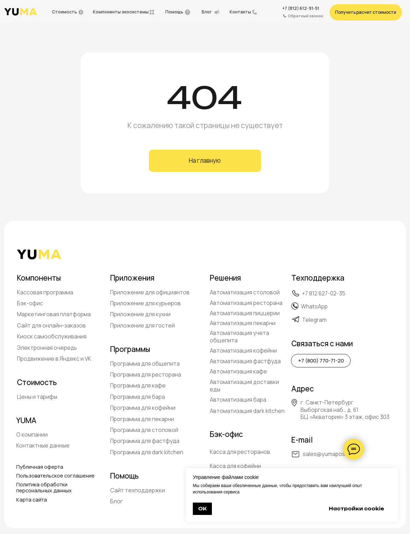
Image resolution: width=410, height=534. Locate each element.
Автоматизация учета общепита (239, 336)
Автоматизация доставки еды (244, 385)
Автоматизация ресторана (246, 303)
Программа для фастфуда (144, 441)
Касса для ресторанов (240, 452)
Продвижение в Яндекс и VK (54, 358)
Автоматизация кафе (238, 371)
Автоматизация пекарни (242, 323)
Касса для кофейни (235, 466)
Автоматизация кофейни (243, 350)
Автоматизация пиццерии (245, 313)
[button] (365, 12)
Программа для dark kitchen (146, 452)
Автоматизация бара (238, 399)
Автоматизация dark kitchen (247, 411)
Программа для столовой (144, 430)
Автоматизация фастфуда (245, 361)
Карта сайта (31, 499)
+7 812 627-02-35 (323, 293)
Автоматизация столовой (245, 292)
